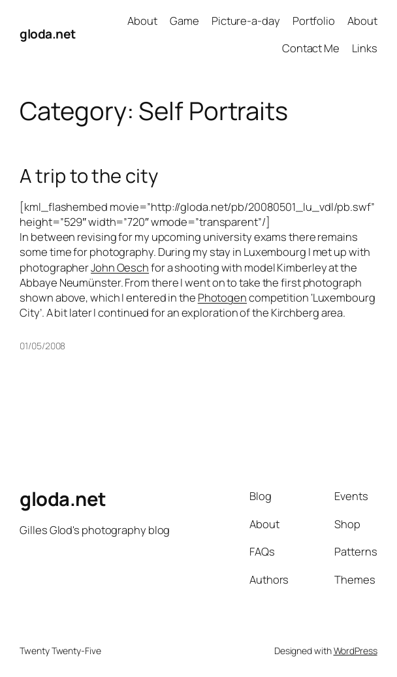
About (142, 20)
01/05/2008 (42, 345)
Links (364, 47)
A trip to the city (88, 176)
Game (184, 20)
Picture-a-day (246, 20)
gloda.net (48, 33)
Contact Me (311, 47)
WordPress (355, 650)
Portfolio (314, 20)
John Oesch (120, 267)
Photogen (222, 297)
